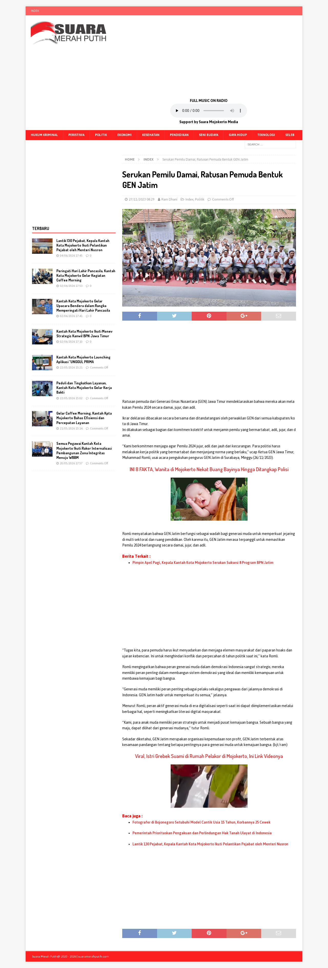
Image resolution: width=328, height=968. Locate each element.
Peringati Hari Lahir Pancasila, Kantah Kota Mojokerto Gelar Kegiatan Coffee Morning (85, 275)
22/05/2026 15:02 (71, 398)
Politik (101, 135)
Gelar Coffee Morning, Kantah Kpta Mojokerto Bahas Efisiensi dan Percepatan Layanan (84, 418)
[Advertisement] (208, 56)
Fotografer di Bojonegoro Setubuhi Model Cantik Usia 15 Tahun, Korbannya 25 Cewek (201, 822)
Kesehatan (150, 135)
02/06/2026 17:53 (71, 285)
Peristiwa (76, 135)
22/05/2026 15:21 (71, 367)
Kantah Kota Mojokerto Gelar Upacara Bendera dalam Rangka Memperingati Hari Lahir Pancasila (83, 305)
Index (35, 10)
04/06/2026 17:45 (71, 255)
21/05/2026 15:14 (71, 428)
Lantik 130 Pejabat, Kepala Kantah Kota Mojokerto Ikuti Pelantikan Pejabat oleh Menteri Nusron (210, 844)
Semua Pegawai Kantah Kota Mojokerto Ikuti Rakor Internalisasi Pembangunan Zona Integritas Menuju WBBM (84, 450)
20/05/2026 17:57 (71, 463)
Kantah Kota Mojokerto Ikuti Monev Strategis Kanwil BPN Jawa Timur (84, 333)
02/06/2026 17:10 (71, 341)
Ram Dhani (169, 199)
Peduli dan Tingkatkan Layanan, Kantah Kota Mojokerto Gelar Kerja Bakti (84, 387)
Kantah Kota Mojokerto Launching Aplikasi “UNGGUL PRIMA (83, 359)
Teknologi (266, 135)
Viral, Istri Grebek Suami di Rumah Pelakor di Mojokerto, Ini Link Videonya (209, 756)
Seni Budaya (208, 135)
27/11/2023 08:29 (142, 199)
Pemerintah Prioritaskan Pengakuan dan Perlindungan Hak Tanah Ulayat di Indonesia (202, 833)
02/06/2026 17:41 (71, 316)
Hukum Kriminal (44, 135)
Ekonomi (124, 135)
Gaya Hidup (238, 135)
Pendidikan (179, 135)
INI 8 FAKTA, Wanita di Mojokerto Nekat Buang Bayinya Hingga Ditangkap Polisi (209, 469)
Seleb (289, 135)
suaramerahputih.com (93, 956)
